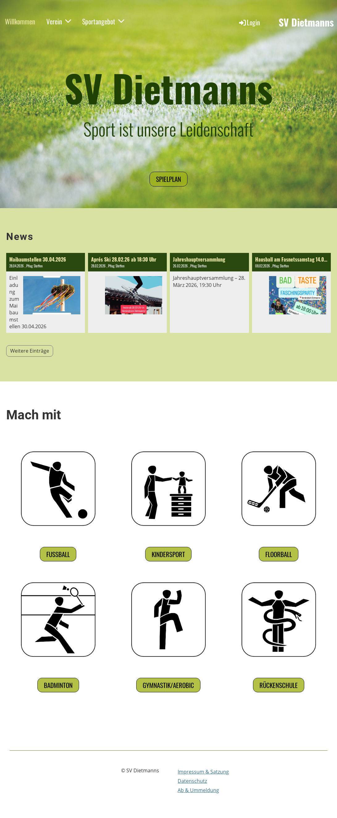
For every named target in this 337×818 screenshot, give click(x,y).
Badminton (58, 685)
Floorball (278, 554)
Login (249, 22)
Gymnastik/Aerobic (168, 685)
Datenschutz (192, 781)
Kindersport (168, 554)
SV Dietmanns (306, 22)
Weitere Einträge (29, 350)
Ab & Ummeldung (198, 790)
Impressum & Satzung (203, 771)
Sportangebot (103, 21)
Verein (58, 21)
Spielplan (168, 179)
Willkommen (20, 21)
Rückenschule (278, 685)
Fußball (58, 554)
